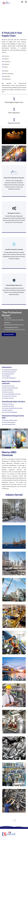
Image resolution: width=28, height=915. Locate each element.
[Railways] (14, 616)
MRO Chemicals (8, 410)
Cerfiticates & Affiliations (10, 412)
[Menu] (22, 2)
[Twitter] (4, 913)
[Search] (26, 2)
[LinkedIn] (7, 913)
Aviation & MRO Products (10, 420)
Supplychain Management (10, 369)
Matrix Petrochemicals (8, 876)
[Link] (6, 3)
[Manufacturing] (14, 563)
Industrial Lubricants (9, 386)
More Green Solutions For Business (11, 854)
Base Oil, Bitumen (8, 390)
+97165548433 (10, 895)
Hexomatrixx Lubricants (8, 874)
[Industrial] (14, 642)
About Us (4, 872)
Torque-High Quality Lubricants (12, 394)
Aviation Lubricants (9, 398)
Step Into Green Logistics (8, 851)
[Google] (10, 913)
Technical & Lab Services (10, 396)
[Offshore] (14, 537)
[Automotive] (14, 748)
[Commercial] (14, 721)
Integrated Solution (9, 373)
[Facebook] (1, 913)
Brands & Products (9, 404)
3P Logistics (7, 376)
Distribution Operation (10, 371)
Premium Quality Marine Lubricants (13, 408)
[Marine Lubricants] (14, 669)
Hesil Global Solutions (9, 422)
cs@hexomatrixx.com (11, 900)
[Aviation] (14, 800)
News (3, 881)
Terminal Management (10, 378)
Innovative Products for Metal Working (12, 858)
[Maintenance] (14, 695)
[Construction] (14, 589)
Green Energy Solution (9, 424)
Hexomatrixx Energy (7, 879)
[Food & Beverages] (14, 510)
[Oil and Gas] (14, 774)
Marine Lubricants (8, 392)
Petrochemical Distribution (11, 388)
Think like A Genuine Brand (9, 862)
